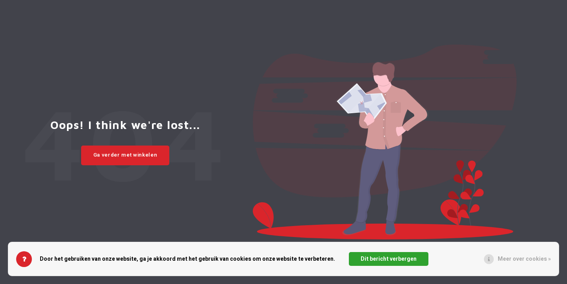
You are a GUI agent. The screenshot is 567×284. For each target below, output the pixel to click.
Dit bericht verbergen (389, 259)
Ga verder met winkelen (125, 155)
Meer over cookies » (524, 259)
